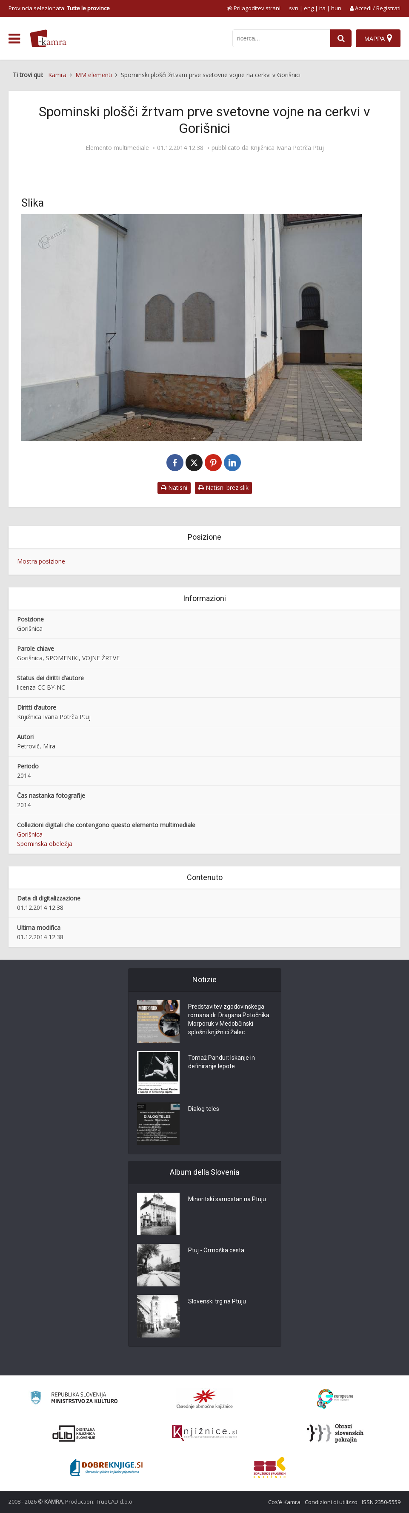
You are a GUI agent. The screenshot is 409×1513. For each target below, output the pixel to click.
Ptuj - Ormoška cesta (216, 1250)
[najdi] (341, 38)
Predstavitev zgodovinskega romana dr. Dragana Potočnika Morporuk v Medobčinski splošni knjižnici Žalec (228, 1019)
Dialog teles (203, 1108)
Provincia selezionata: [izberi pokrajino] (59, 8)
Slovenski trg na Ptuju (217, 1301)
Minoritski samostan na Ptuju (227, 1199)
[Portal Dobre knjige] (106, 1467)
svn (293, 8)
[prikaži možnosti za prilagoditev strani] (253, 8)
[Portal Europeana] (335, 1399)
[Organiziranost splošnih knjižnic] (204, 1398)
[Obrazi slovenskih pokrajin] (335, 1433)
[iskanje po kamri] (281, 38)
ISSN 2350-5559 (381, 1502)
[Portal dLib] (74, 1433)
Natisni (174, 487)
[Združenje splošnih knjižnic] (270, 1467)
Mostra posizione (41, 561)
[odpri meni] (14, 39)
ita (322, 8)
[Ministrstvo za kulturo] (74, 1399)
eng (309, 8)
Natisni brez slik (223, 487)
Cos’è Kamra (284, 1502)
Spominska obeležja (44, 844)
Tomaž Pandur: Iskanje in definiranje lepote (221, 1062)
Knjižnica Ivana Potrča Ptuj (287, 148)
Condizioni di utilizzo (331, 1502)
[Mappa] (378, 38)
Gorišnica (30, 834)
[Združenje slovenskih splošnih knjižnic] (204, 1433)
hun (336, 8)
